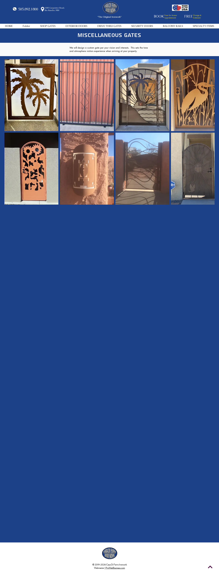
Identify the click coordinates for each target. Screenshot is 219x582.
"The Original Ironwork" (109, 17)
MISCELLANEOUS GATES (109, 35)
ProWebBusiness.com (115, 568)
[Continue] (210, 567)
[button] (48, 26)
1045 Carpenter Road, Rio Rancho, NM (55, 9)
